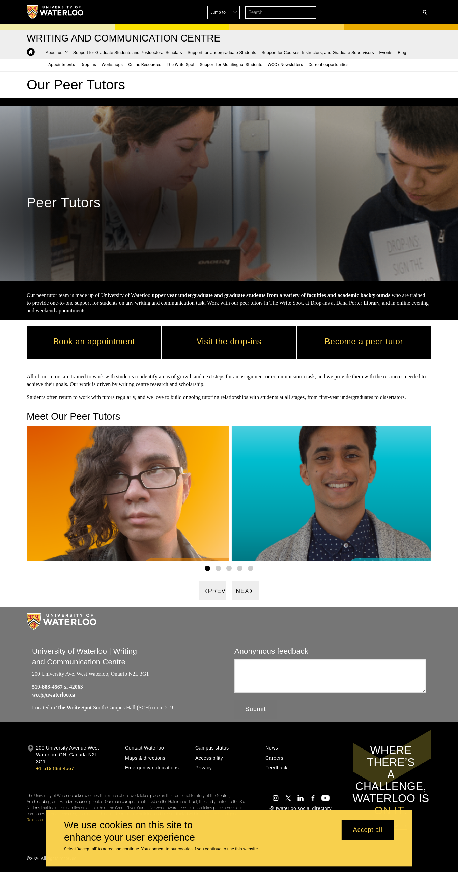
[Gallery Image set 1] (207, 568)
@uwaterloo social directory (300, 808)
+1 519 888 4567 (55, 768)
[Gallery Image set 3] (229, 568)
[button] (376, 12)
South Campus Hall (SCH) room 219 (133, 708)
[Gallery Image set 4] (239, 568)
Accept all (367, 830)
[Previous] (212, 591)
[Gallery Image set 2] (218, 568)
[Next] (245, 591)
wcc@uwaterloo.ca (53, 695)
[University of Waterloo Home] (55, 12)
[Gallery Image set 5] (250, 568)
